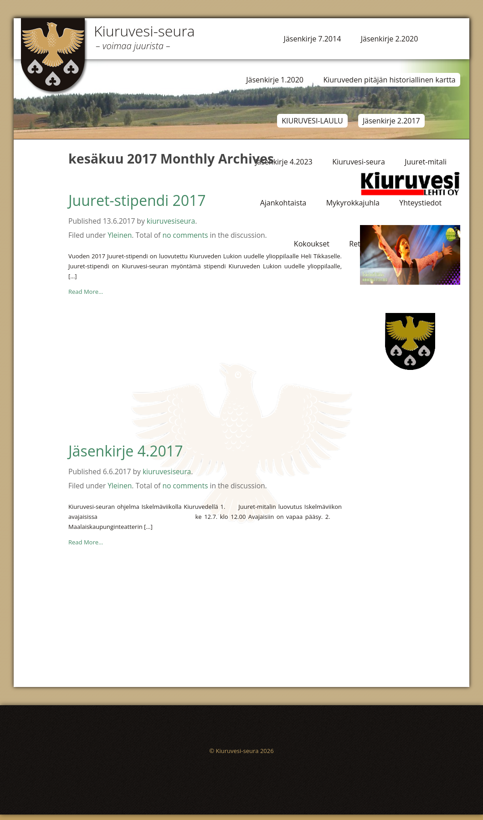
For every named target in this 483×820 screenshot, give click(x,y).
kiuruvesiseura (171, 221)
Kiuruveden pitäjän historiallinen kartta (389, 80)
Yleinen (120, 235)
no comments (185, 235)
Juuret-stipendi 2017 (137, 200)
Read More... (85, 291)
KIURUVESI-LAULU (312, 121)
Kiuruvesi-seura (144, 31)
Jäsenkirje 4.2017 (125, 451)
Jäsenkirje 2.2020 (389, 39)
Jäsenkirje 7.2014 (312, 39)
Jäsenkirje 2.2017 (391, 121)
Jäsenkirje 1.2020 (274, 80)
